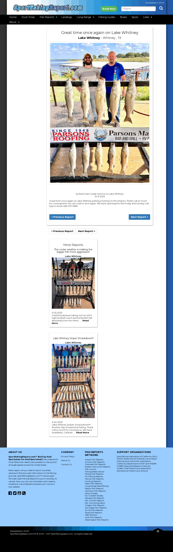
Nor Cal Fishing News (95, 503)
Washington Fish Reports (97, 520)
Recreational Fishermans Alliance (132, 471)
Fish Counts (90, 469)
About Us (65, 460)
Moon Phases (91, 493)
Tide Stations (91, 515)
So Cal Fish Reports (94, 510)
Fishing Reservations (94, 471)
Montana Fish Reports (95, 491)
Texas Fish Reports (93, 512)
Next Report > (139, 217)
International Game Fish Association (134, 461)
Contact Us (66, 464)
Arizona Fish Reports (95, 462)
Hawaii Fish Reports (94, 479)
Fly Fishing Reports (94, 476)
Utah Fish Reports (93, 517)
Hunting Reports (93, 481)
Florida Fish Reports (94, 474)
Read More (82, 432)
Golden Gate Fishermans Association (134, 468)
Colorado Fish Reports (95, 464)
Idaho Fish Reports (93, 483)
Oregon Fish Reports (94, 505)
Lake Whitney (89, 38)
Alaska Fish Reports (94, 459)
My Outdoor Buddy (94, 495)
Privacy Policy (67, 456)
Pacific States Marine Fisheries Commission (137, 458)
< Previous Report (62, 217)
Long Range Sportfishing (97, 486)
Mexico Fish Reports (94, 488)
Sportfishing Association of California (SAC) (137, 456)
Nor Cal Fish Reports (94, 500)
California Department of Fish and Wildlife (136, 463)
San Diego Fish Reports (96, 507)
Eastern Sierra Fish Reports (97, 466)
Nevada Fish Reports (94, 498)
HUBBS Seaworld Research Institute (133, 466)
